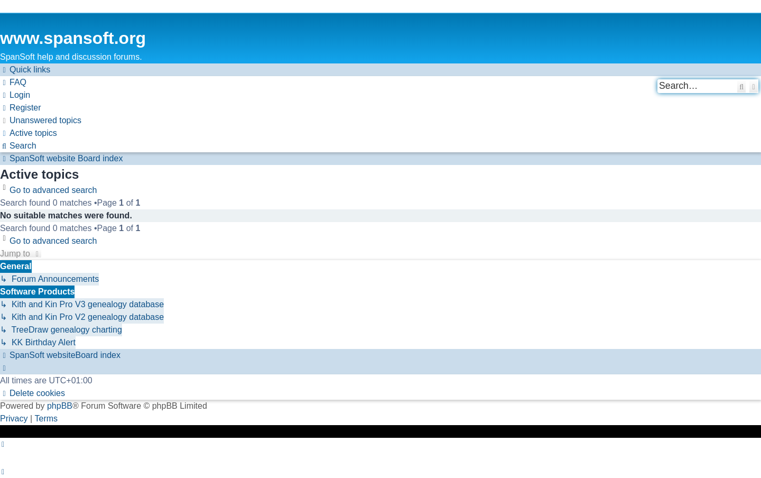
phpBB (59, 405)
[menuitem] (13, 82)
